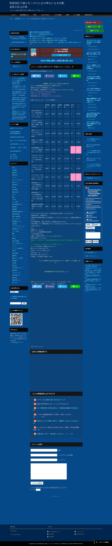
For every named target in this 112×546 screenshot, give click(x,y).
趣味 (13, 233)
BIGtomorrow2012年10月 (17, 137)
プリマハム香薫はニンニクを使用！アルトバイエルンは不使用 (94, 66)
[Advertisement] (45, 25)
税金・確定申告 (16, 216)
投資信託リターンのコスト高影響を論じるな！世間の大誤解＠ (19, 113)
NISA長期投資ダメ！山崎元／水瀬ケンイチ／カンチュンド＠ (19, 87)
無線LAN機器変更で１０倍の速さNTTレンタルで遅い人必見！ (19, 93)
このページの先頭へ (104, 542)
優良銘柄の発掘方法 (17, 211)
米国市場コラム (16, 280)
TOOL (35, 15)
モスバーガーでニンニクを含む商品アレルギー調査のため (94, 42)
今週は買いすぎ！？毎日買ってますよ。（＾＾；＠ (55, 434)
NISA (67, 15)
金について (15, 282)
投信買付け (15, 184)
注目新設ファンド (16, 228)
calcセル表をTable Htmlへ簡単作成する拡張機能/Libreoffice (94, 115)
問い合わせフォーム (17, 342)
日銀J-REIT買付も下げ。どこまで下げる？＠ (52, 404)
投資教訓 (14, 206)
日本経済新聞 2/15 (16, 151)
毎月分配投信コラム (17, 204)
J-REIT (14, 250)
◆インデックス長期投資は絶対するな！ (42, 34)
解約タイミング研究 (17, 258)
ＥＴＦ (14, 236)
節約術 (14, 238)
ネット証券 (77, 15)
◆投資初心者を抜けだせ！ (38, 36)
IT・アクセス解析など (18, 248)
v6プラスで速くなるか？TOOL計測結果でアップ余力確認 (93, 123)
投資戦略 (14, 209)
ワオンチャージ (93, 256)
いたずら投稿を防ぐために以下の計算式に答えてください (49, 487)
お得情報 (14, 224)
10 (91, 125)
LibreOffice (15, 189)
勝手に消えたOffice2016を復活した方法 (93, 145)
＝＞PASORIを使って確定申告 (18, 38)
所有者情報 (14, 531)
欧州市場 (14, 277)
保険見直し (15, 270)
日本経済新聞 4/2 (15, 133)
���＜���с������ (91, 216)
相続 (13, 197)
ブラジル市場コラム (17, 243)
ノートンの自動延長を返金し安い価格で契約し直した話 (94, 152)
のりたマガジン (45, 15)
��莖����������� (92, 220)
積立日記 (14, 265)
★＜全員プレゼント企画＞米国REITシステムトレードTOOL (48, 38)
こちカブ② (14, 158)
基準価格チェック (46, 71)
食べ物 (14, 187)
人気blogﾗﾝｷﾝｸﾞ (88, 15)
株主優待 (14, 260)
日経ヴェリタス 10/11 (17, 128)
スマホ (14, 194)
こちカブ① (14, 156)
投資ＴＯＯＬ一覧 (94, 26)
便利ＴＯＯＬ (95, 31)
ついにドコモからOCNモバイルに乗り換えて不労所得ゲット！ (94, 166)
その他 (14, 199)
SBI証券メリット (17, 66)
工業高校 (14, 170)
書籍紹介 (14, 255)
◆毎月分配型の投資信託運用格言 (40, 32)
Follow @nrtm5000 (16, 534)
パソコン (14, 177)
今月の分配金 (15, 241)
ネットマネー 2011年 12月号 (18, 140)
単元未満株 (15, 253)
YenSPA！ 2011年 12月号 (18, 147)
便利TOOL (15, 175)
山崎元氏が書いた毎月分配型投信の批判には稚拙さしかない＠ (19, 99)
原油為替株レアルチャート (94, 178)
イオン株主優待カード (90, 252)
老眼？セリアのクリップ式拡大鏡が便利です (94, 159)
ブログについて (16, 272)
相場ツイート (15, 182)
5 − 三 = (36, 489)
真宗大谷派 (15, 192)
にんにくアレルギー (17, 180)
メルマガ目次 (57, 15)
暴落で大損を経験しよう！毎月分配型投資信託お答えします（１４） (93, 289)
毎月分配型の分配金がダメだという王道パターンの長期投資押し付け (19, 105)
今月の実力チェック (17, 268)
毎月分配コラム (24, 15)
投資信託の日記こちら (93, 22)
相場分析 (14, 172)
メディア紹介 (15, 231)
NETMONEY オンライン (17, 144)
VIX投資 (14, 263)
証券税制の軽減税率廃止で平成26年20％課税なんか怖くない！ (93, 281)
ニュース (14, 246)
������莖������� (91, 212)
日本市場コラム (16, 275)
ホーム (13, 15)
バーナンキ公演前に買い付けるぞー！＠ (51, 400)
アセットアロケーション (18, 226)
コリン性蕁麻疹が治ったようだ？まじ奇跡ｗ (94, 139)
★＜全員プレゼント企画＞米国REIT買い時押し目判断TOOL (48, 40)
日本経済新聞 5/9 (15, 131)
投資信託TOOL (16, 214)
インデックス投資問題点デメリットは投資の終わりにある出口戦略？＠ (19, 80)
